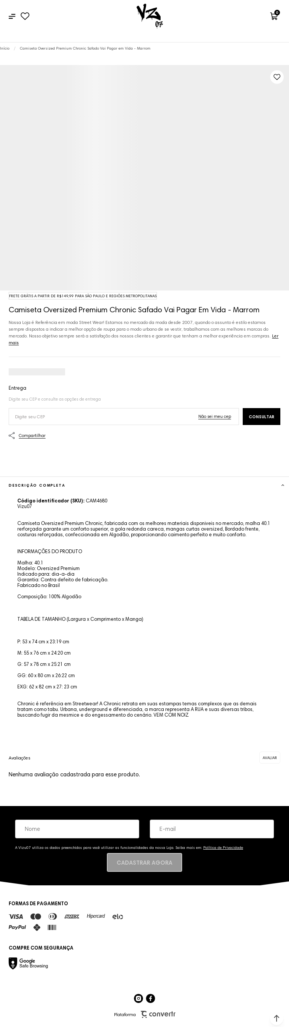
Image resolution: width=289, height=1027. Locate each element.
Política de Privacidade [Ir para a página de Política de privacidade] (223, 847)
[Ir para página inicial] (4, 48)
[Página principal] (150, 16)
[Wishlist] (25, 16)
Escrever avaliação (269, 758)
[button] (276, 1018)
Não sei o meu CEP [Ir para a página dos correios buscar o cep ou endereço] (214, 416)
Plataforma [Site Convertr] (144, 1014)
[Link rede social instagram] (138, 998)
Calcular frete (261, 416)
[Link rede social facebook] (150, 998)
